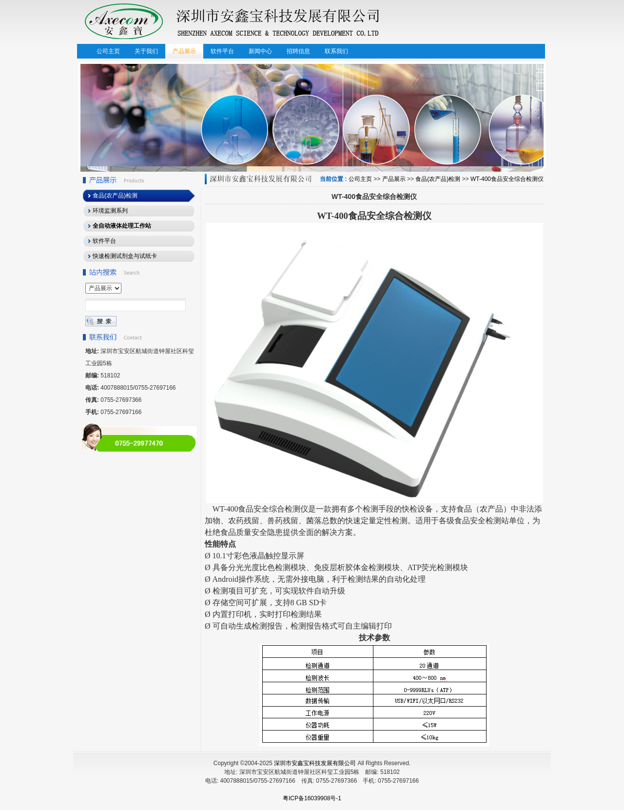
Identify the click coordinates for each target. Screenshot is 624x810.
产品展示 (394, 179)
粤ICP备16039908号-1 (312, 798)
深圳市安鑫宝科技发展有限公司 (315, 763)
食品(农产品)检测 (437, 179)
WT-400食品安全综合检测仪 (507, 179)
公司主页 (360, 179)
